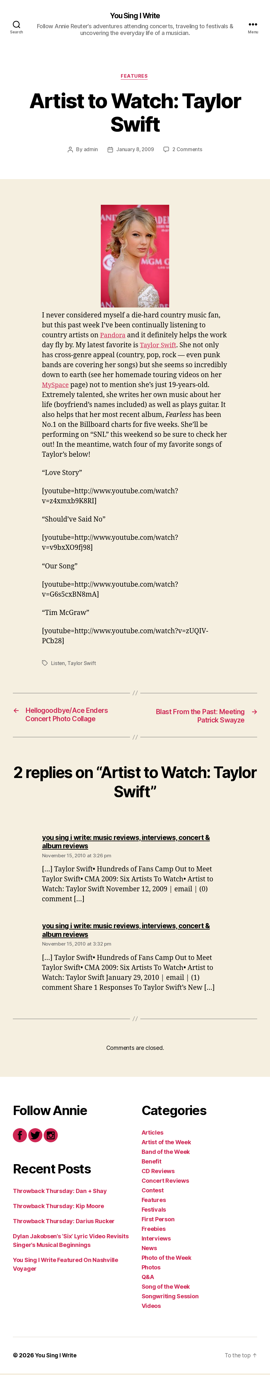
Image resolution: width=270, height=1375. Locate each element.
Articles (152, 1134)
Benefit (151, 1163)
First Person (158, 1220)
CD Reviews (158, 1172)
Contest (153, 1192)
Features (134, 77)
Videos (151, 1307)
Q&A (148, 1278)
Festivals (154, 1211)
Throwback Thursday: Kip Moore (58, 1207)
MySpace (101, 386)
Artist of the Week (166, 1143)
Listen (58, 664)
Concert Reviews (165, 1182)
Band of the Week (166, 1153)
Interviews (156, 1240)
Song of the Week (166, 1288)
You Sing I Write (135, 16)
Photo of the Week (166, 1259)
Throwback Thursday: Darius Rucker (64, 1222)
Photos (151, 1269)
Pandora (113, 336)
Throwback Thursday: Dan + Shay (60, 1192)
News (149, 1249)
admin (90, 151)
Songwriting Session (170, 1297)
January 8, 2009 (134, 151)
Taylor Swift (177, 346)
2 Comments (188, 151)
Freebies (154, 1230)
